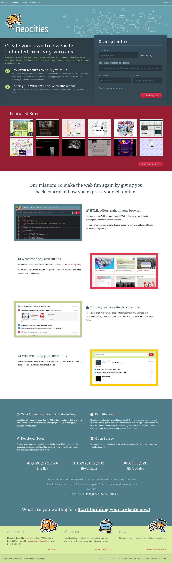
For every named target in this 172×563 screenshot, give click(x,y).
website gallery (74, 264)
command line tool (31, 77)
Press (137, 558)
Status (145, 558)
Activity (15, 3)
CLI (118, 558)
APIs (66, 447)
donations (32, 425)
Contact (163, 558)
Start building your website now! (114, 509)
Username (104, 50)
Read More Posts (155, 549)
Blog (124, 558)
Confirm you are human (110, 88)
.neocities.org (145, 55)
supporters (32, 541)
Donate (51, 549)
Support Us (36, 3)
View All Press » (108, 493)
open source (20, 558)
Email (136, 75)
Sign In (167, 3)
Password (104, 75)
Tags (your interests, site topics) (114, 63)
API (130, 558)
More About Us (102, 549)
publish (96, 444)
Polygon (91, 493)
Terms (154, 558)
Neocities (8, 558)
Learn (24, 3)
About (102, 558)
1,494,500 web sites (41, 57)
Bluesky (40, 558)
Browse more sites (150, 164)
